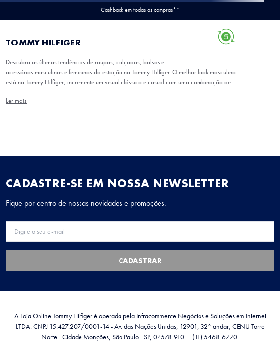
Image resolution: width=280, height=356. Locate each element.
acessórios (19, 82)
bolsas (41, 72)
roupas (104, 62)
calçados (18, 72)
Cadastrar (140, 261)
